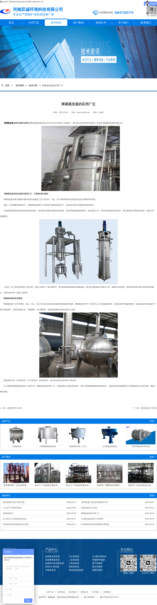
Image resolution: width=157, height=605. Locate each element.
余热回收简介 (8, 513)
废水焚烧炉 (97, 566)
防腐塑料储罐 (98, 560)
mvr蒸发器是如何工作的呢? (92, 519)
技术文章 (33, 85)
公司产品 (33, 22)
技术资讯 (56, 22)
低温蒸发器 (43, 380)
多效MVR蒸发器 (69, 380)
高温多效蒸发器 (76, 570)
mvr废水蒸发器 (99, 556)
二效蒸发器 (74, 560)
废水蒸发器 (54, 380)
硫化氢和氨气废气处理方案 (14, 502)
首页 (11, 22)
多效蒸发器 (21, 380)
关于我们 (123, 22)
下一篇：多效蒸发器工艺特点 (145, 408)
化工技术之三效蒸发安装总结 (15, 519)
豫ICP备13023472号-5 (109, 597)
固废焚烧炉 (97, 570)
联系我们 (146, 22)
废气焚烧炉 (97, 563)
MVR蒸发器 (32, 380)
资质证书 (101, 22)
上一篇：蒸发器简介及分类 (11, 408)
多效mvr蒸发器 (52, 566)
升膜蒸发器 (50, 570)
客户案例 (78, 22)
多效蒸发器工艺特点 (89, 508)
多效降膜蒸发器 (52, 560)
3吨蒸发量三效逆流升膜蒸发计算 (94, 502)
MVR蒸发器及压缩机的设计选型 (16, 524)
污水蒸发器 (74, 556)
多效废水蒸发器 (52, 556)
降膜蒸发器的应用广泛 (90, 513)
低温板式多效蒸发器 (54, 563)
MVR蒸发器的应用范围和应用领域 (95, 524)
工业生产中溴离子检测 (12, 508)
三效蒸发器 (74, 563)
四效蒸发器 (74, 566)
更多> (152, 421)
